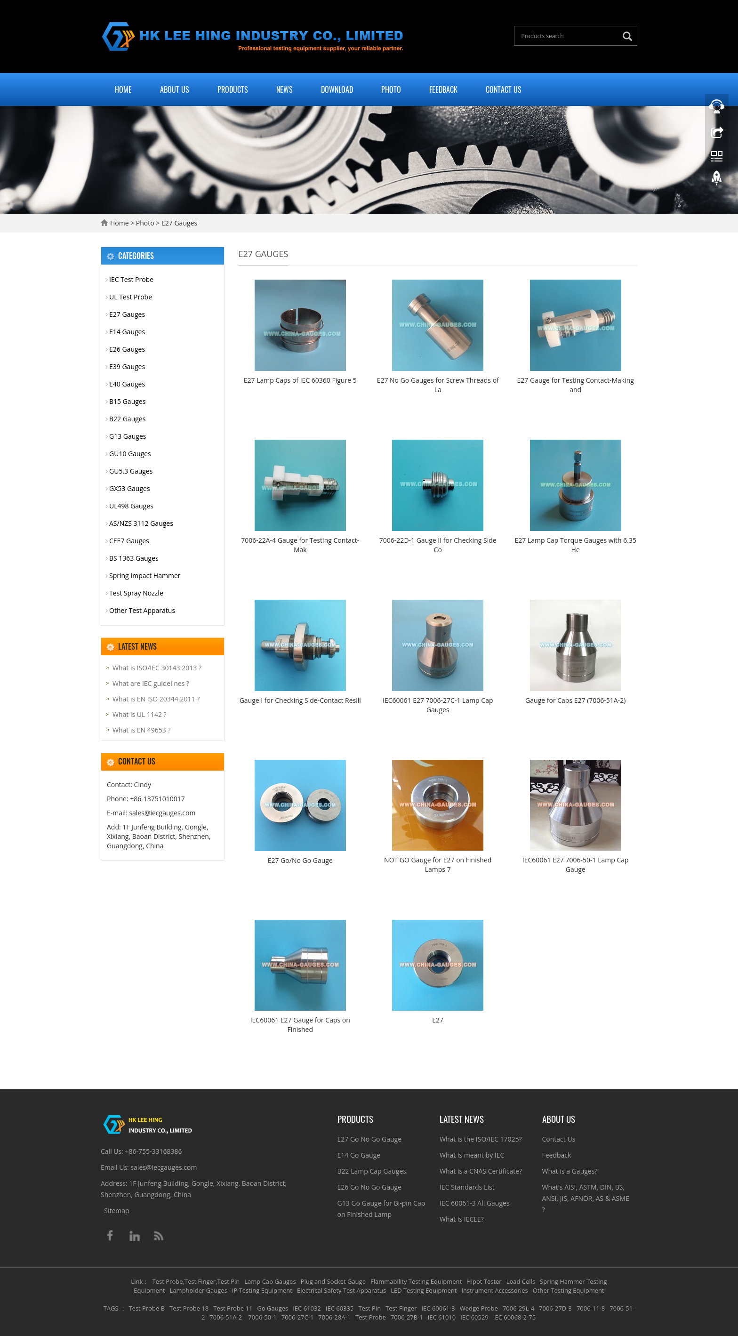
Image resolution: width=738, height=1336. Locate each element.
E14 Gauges (127, 331)
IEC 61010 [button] (442, 1317)
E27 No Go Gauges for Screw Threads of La (438, 385)
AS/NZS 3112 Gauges (141, 523)
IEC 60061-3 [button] (438, 1308)
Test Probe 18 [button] (189, 1308)
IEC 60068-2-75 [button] (514, 1317)
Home (123, 89)
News (284, 89)
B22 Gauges (127, 418)
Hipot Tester (484, 1281)
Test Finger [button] (401, 1308)
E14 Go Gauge (359, 1155)
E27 (437, 1019)
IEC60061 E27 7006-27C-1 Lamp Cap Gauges (438, 705)
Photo (391, 89)
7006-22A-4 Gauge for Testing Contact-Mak (300, 545)
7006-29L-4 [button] (518, 1308)
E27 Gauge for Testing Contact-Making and (575, 385)
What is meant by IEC (472, 1155)
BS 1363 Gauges (134, 558)
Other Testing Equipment (568, 1290)
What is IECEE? (462, 1219)
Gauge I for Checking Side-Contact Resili (300, 700)
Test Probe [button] (370, 1317)
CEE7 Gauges (129, 540)
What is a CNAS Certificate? (481, 1171)
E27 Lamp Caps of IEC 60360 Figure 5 (300, 380)
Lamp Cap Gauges (270, 1281)
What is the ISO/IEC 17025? (481, 1139)
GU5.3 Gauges (130, 471)
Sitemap (116, 1210)
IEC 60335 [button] (340, 1308)
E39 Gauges (127, 366)
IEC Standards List (467, 1187)
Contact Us (503, 89)
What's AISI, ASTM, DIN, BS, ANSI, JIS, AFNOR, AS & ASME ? (585, 1198)
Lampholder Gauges (198, 1290)
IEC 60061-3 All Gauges (475, 1203)
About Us (174, 89)
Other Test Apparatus (142, 610)
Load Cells (520, 1281)
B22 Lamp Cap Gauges (371, 1171)
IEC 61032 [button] (307, 1308)
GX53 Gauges (129, 488)
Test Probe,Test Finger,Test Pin (196, 1281)
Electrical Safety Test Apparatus (341, 1290)
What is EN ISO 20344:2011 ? (156, 698)
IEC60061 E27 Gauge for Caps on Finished (300, 1024)
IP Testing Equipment (262, 1290)
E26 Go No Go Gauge (369, 1187)
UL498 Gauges (131, 505)
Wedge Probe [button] (479, 1308)
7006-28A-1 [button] (334, 1317)
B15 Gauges (127, 401)
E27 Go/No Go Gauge (300, 860)
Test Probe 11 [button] (232, 1308)
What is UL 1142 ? (139, 714)
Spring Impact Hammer (144, 575)
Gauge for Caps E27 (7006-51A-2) (575, 700)
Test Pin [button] (369, 1308)
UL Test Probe (130, 296)
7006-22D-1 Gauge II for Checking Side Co (438, 545)
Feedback (443, 89)
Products (232, 89)
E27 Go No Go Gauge (369, 1139)
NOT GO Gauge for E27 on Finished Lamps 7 (437, 864)
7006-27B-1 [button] (407, 1317)
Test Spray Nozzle (136, 592)
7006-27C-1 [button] (297, 1317)
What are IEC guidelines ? (150, 683)
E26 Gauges (127, 349)
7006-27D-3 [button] (555, 1308)
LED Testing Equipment (424, 1290)
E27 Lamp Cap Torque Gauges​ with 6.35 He (575, 545)
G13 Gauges (127, 436)
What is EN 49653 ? (141, 729)
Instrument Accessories (494, 1290)
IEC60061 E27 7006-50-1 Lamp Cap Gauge (575, 864)
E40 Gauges (127, 383)
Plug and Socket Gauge (333, 1281)
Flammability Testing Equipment (416, 1281)
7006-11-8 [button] (591, 1308)
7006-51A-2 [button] (225, 1317)
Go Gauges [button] (272, 1308)
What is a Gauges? (570, 1171)
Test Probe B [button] (146, 1308)
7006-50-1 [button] (262, 1317)
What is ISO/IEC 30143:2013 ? (156, 667)
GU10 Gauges (130, 453)
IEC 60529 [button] (474, 1317)
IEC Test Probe (131, 279)
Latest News (462, 1118)
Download (337, 89)
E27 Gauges (178, 222)
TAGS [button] (111, 1308)
